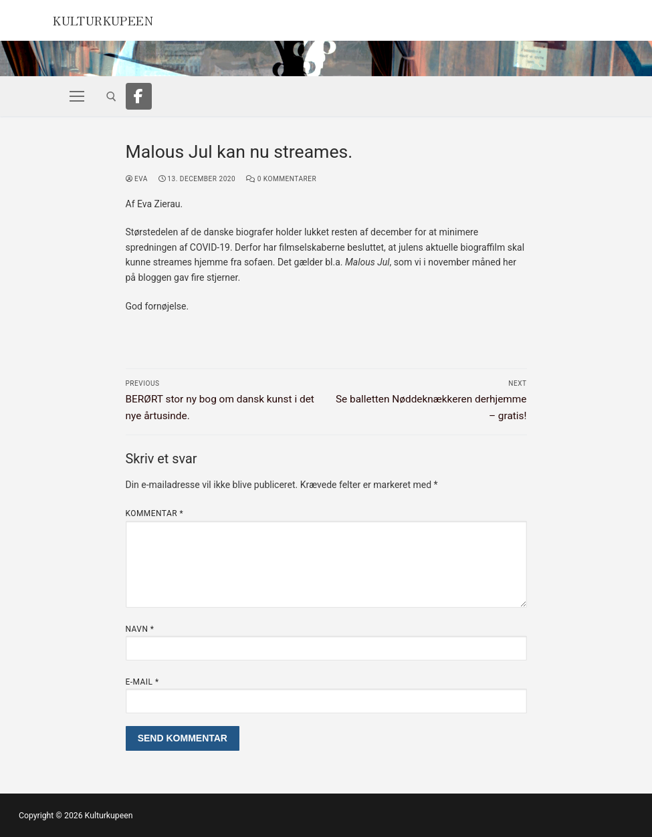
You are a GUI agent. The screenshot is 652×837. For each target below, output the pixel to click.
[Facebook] (139, 96)
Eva (137, 179)
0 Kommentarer (281, 179)
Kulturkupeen (116, 18)
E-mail (142, 682)
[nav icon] (77, 96)
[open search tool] (111, 97)
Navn (140, 629)
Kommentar (155, 513)
